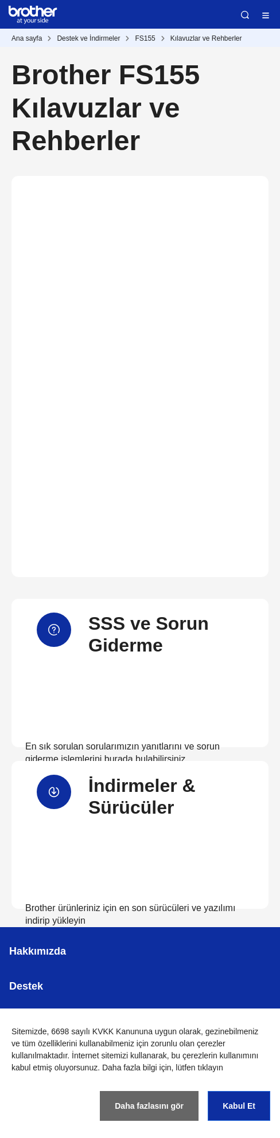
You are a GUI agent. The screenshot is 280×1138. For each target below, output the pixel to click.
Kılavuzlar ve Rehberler (206, 38)
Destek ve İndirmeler (88, 38)
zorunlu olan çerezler (188, 1043)
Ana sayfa (26, 38)
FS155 (145, 38)
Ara (245, 15)
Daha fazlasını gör (149, 1105)
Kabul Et (239, 1105)
